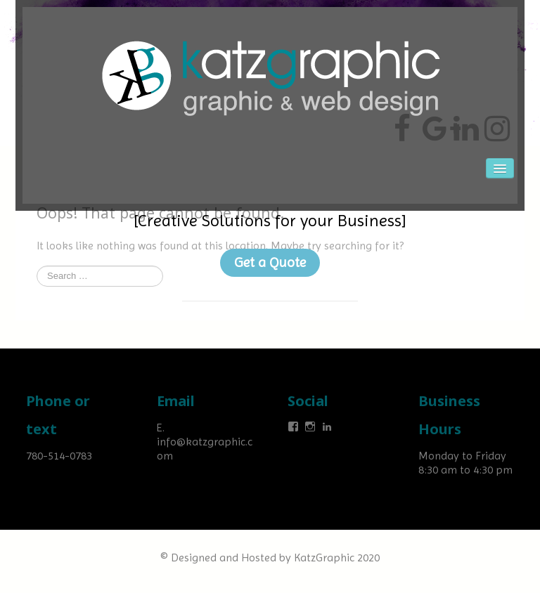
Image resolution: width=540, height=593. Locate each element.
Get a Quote (270, 262)
